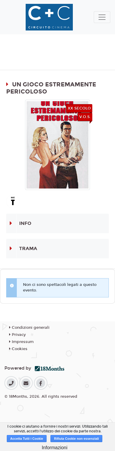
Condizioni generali (29, 327)
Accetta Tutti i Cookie (26, 438)
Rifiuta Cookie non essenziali (76, 438)
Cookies (18, 349)
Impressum (21, 341)
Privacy (17, 334)
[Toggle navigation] (102, 17)
